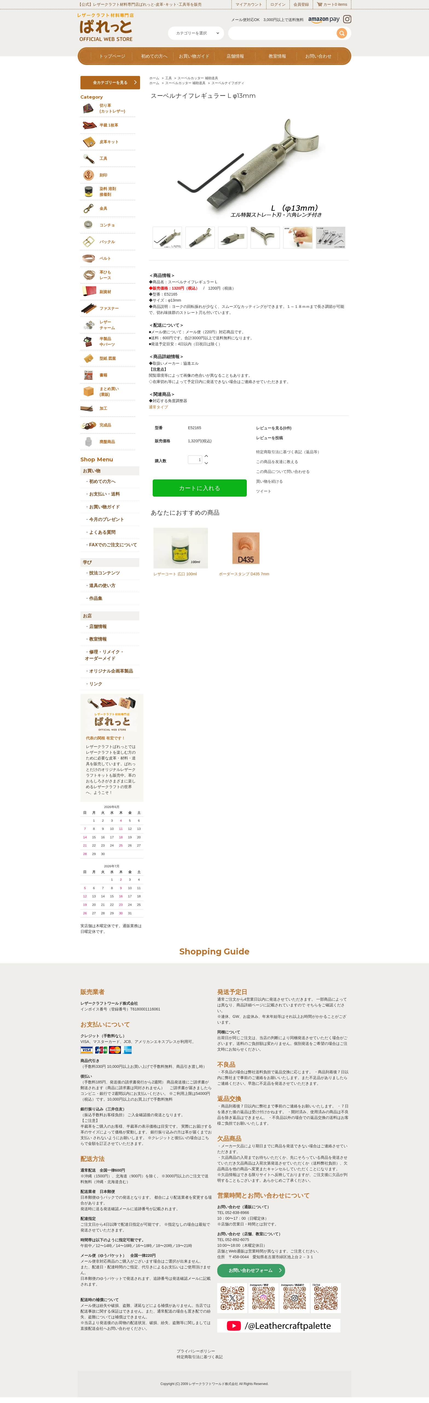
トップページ (112, 56)
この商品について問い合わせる (283, 471)
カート (329, 4)
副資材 (105, 292)
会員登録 (301, 4)
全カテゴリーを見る (110, 82)
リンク (95, 684)
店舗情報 (235, 56)
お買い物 (91, 470)
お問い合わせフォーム (251, 1270)
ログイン (278, 4)
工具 (168, 78)
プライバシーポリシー (196, 1351)
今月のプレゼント (106, 519)
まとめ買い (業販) (109, 392)
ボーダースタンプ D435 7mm (244, 574)
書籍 (103, 375)
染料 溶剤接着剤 (108, 192)
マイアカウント (249, 4)
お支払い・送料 (104, 494)
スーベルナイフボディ (227, 83)
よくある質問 (102, 532)
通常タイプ (158, 407)
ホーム (154, 78)
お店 (87, 616)
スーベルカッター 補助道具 (198, 78)
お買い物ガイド (194, 56)
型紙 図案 (108, 358)
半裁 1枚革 (109, 125)
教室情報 (277, 56)
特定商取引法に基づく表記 (200, 1357)
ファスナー (109, 308)
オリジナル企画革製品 (111, 671)
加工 (103, 408)
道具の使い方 (102, 585)
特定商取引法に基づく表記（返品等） (288, 452)
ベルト (105, 258)
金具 (103, 208)
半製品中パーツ (107, 342)
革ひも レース (105, 275)
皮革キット (109, 142)
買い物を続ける (269, 481)
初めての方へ (154, 56)
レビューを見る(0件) (273, 428)
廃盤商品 (107, 442)
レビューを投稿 (269, 438)
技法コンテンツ (104, 573)
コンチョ (107, 225)
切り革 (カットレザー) (112, 108)
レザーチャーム (107, 325)
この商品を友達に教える (277, 461)
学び (87, 562)
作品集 (95, 598)
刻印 (103, 175)
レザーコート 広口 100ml (175, 574)
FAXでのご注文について (113, 545)
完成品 (105, 425)
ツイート (263, 491)
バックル (107, 242)
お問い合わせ (318, 56)
